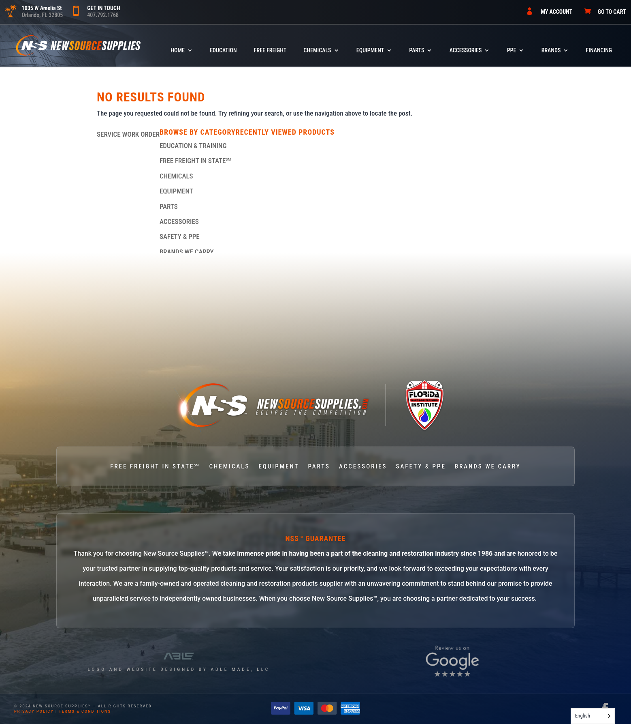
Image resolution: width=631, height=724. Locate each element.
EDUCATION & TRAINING (193, 146)
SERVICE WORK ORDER (128, 134)
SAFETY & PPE (180, 236)
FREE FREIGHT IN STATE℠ (195, 161)
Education (223, 50)
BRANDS (551, 50)
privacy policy (34, 711)
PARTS (416, 50)
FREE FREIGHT (270, 50)
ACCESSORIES (466, 50)
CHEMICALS (317, 50)
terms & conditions (85, 711)
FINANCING (599, 50)
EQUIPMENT (370, 50)
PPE (511, 50)
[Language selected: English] (593, 716)
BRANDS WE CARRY (187, 252)
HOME (178, 50)
